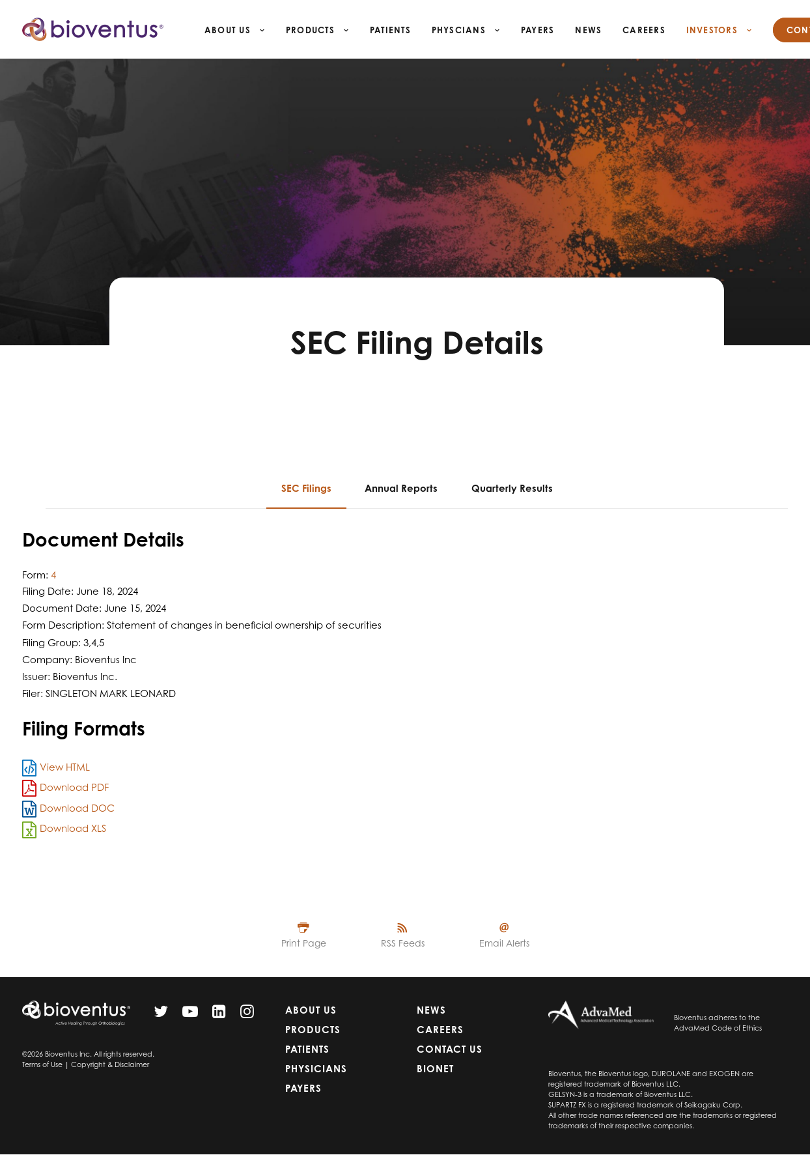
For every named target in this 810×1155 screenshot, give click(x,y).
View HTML (65, 767)
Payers (537, 30)
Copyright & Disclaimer (110, 1064)
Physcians (466, 30)
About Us (234, 30)
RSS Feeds (403, 942)
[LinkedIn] (219, 1014)
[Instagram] (247, 1014)
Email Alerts (504, 942)
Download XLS (73, 828)
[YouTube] (190, 1014)
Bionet (435, 1068)
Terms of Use (42, 1064)
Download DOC (77, 808)
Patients (390, 30)
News (588, 30)
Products (317, 30)
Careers (643, 30)
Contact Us (449, 1049)
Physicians (316, 1068)
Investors (719, 30)
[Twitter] (161, 1014)
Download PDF (74, 787)
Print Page (303, 942)
